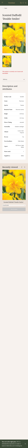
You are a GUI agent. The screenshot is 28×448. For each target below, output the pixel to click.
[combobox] (14, 205)
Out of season (14, 209)
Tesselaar (11, 3)
